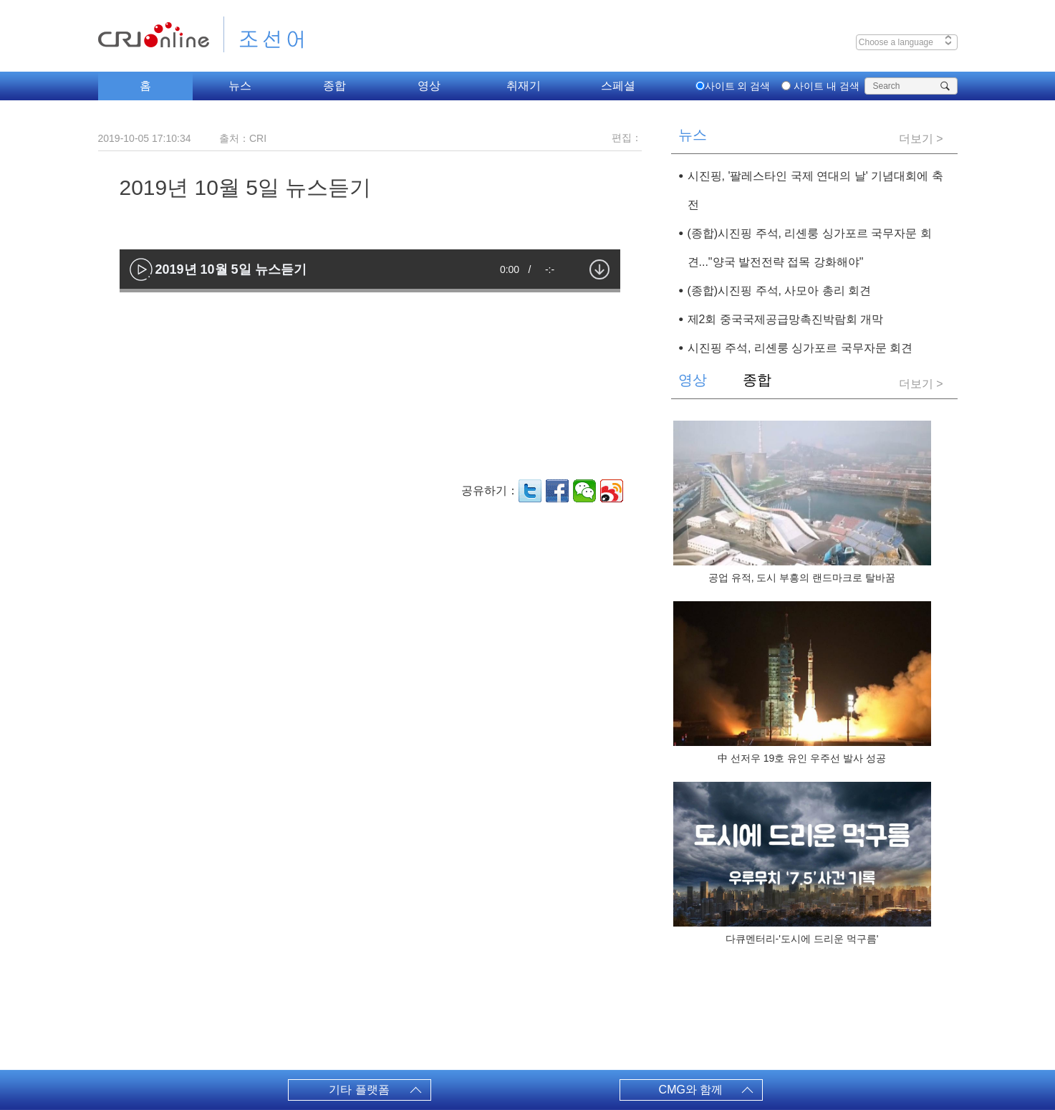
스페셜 (618, 86)
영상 (429, 86)
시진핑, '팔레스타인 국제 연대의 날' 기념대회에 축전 (815, 190)
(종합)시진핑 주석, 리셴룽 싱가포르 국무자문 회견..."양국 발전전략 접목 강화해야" (810, 247)
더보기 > (921, 139)
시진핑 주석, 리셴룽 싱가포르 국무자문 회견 (800, 348)
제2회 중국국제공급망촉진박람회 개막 (786, 319)
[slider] (370, 290)
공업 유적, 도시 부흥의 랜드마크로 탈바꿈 (801, 577)
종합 (334, 86)
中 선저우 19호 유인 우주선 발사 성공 (802, 758)
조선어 (258, 34)
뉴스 (239, 86)
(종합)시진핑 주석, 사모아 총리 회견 (780, 290)
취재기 (523, 86)
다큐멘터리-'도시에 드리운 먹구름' (802, 938)
